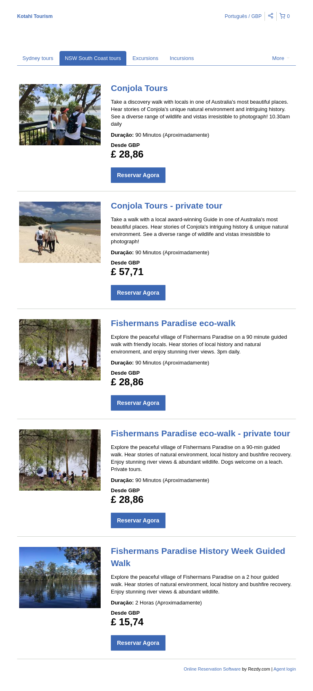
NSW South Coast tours (93, 58)
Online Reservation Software (212, 669)
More (281, 58)
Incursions (182, 58)
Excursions (145, 58)
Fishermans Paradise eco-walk (173, 323)
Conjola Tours (139, 88)
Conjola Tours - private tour (167, 205)
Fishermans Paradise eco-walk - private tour (200, 433)
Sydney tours (37, 58)
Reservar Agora (138, 175)
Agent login (284, 669)
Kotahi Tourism (35, 16)
